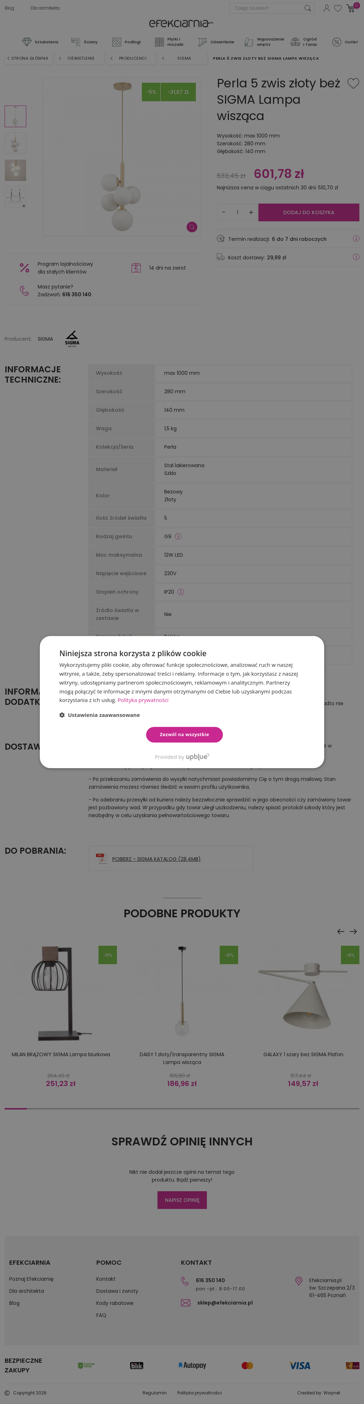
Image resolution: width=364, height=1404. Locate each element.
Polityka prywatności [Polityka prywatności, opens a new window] (143, 699)
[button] (99, 715)
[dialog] (182, 702)
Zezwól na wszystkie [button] (184, 734)
